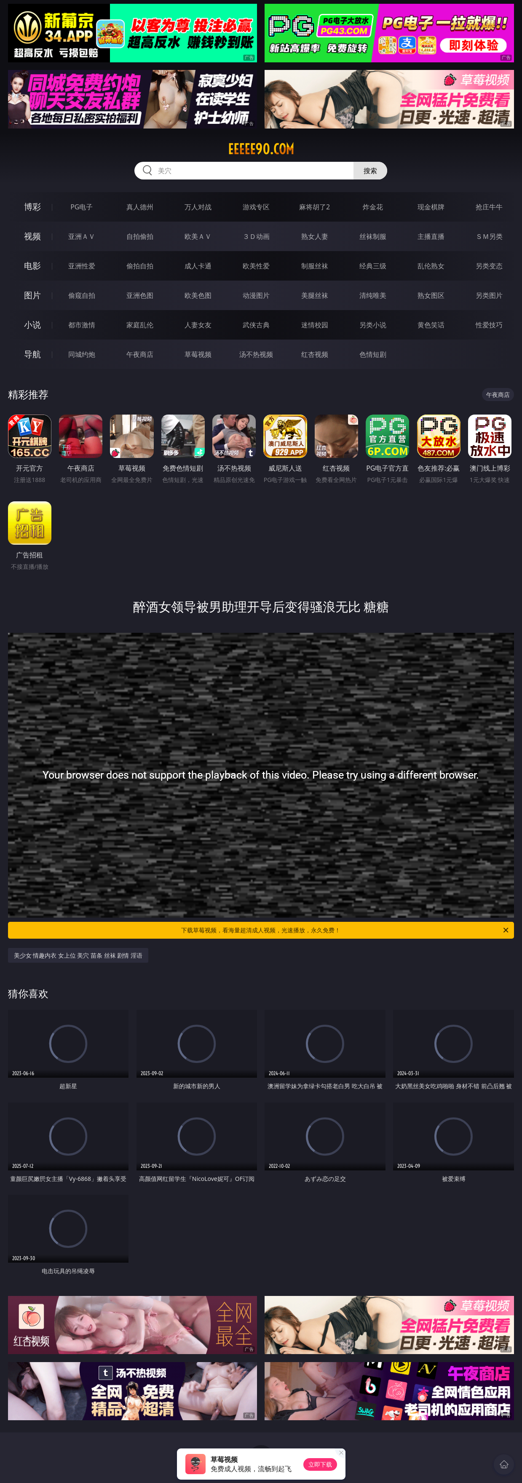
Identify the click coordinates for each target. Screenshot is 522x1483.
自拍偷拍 (139, 236)
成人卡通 (198, 265)
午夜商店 (139, 354)
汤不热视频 (256, 354)
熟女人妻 (314, 236)
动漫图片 (256, 295)
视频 (32, 236)
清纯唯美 (372, 295)
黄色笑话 (431, 324)
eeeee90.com (261, 149)
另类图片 (489, 295)
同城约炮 (81, 354)
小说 (32, 324)
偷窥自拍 (81, 295)
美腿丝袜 (314, 295)
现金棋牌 (431, 206)
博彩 (32, 206)
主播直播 (431, 236)
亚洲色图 (139, 295)
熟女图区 (431, 295)
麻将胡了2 (314, 206)
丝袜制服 (372, 236)
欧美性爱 (256, 265)
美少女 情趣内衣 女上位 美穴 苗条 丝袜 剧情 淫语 (78, 955)
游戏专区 (256, 206)
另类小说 (372, 324)
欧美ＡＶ (198, 236)
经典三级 (372, 265)
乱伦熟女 (431, 265)
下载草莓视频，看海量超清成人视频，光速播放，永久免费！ (345, 930)
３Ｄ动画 (256, 236)
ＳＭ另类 (489, 236)
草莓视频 (198, 354)
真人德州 (139, 206)
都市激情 (81, 324)
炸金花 (373, 206)
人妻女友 (198, 324)
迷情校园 (314, 324)
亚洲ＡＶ (81, 236)
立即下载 (320, 1464)
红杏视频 (314, 354)
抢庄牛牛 (489, 206)
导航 (32, 354)
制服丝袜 (314, 265)
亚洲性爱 (81, 265)
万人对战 (198, 206)
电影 (32, 265)
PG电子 (81, 206)
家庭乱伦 (139, 324)
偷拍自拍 (139, 265)
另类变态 (489, 265)
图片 (32, 295)
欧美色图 (198, 295)
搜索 (370, 170)
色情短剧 (372, 354)
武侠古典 (256, 324)
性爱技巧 (489, 324)
